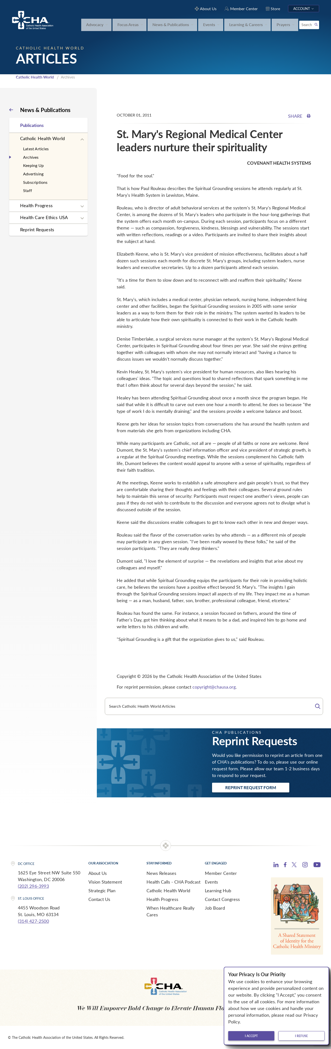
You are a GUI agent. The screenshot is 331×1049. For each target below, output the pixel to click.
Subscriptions (35, 182)
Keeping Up (33, 165)
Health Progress (36, 205)
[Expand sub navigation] (82, 140)
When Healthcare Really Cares (170, 911)
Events (211, 882)
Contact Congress (222, 899)
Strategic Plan (101, 891)
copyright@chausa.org (214, 687)
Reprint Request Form (250, 787)
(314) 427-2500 (33, 921)
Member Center (221, 873)
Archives (31, 157)
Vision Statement (105, 882)
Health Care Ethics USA (44, 217)
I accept (251, 1036)
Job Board (215, 908)
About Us (97, 873)
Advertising (33, 173)
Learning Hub (218, 891)
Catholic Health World (35, 77)
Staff (27, 190)
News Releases (161, 873)
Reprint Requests (37, 230)
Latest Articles (36, 148)
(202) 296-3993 (33, 886)
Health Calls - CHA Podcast (173, 882)
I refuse (301, 1036)
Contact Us (99, 899)
